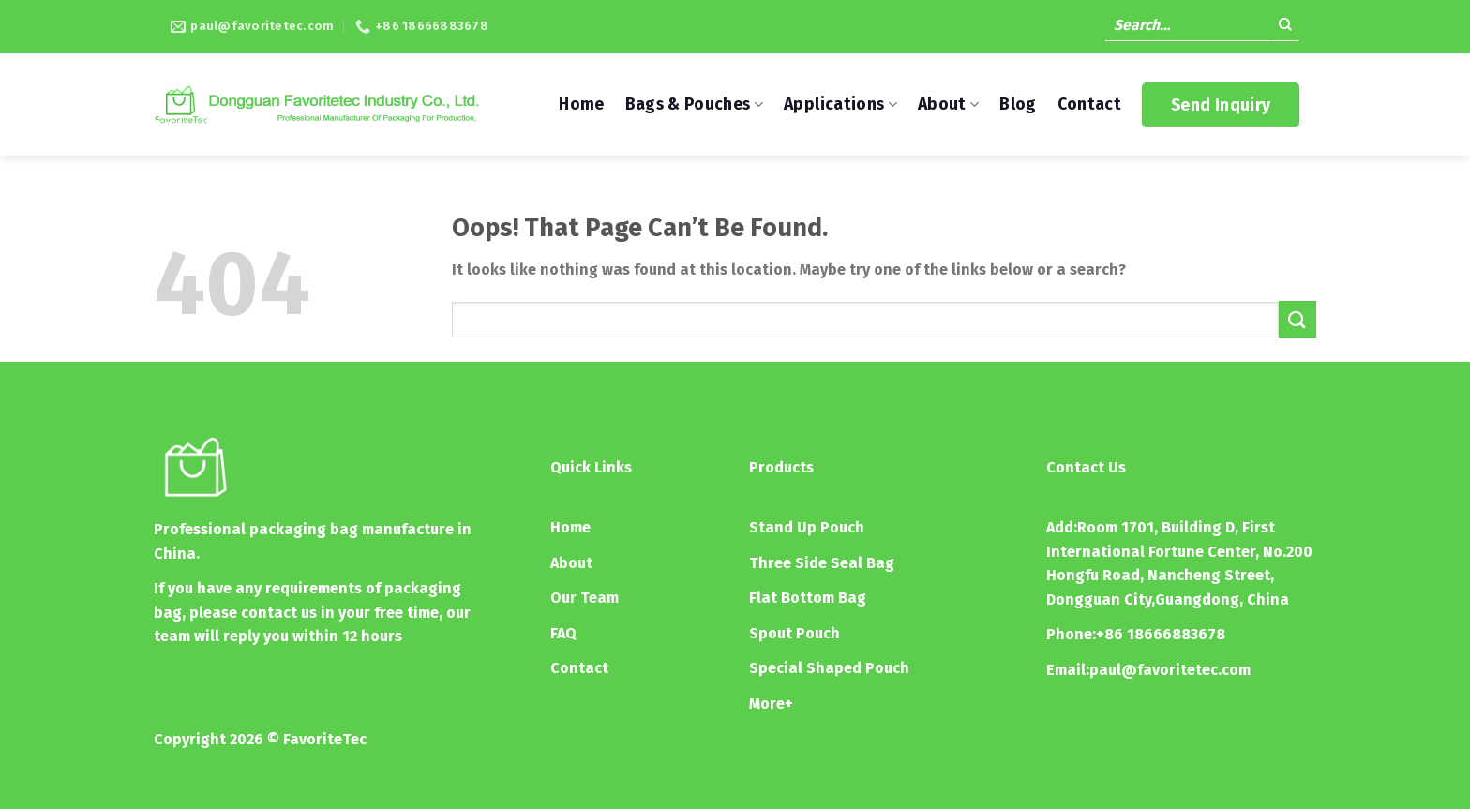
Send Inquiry (1220, 105)
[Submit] (1285, 27)
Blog (1017, 104)
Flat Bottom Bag (807, 598)
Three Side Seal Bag (821, 563)
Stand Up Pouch (806, 527)
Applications (840, 104)
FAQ (563, 633)
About (948, 104)
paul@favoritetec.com (1170, 670)
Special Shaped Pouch (829, 668)
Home (581, 104)
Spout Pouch (794, 633)
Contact (1089, 104)
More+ (771, 703)
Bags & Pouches (694, 104)
